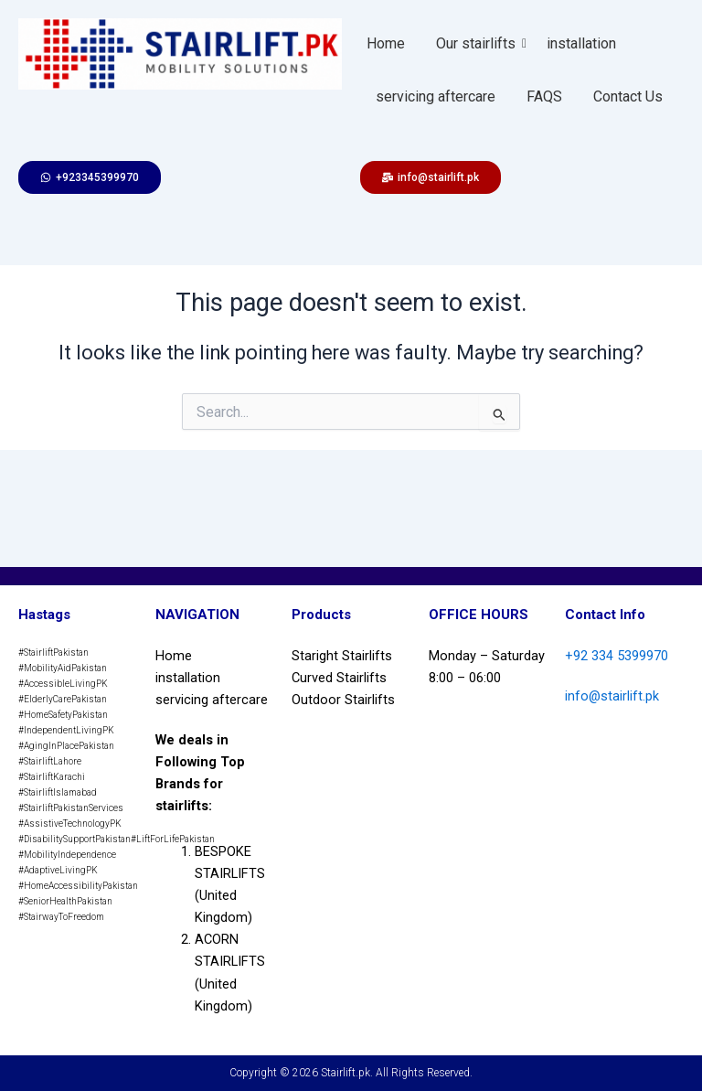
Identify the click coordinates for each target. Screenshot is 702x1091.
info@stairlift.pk (612, 696)
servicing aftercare (435, 96)
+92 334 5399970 (616, 655)
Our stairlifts (479, 43)
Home (386, 43)
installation (581, 43)
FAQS (544, 96)
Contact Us (628, 96)
